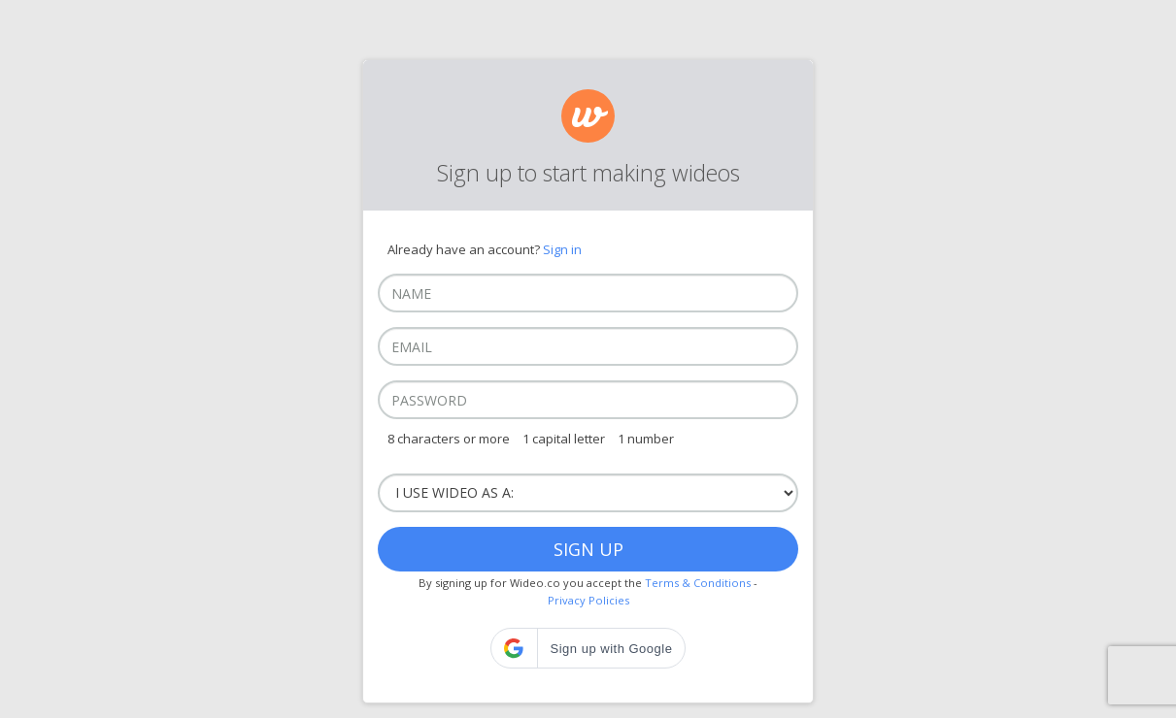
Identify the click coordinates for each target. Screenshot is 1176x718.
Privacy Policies (588, 600)
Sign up (588, 549)
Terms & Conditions (698, 582)
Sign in (562, 249)
